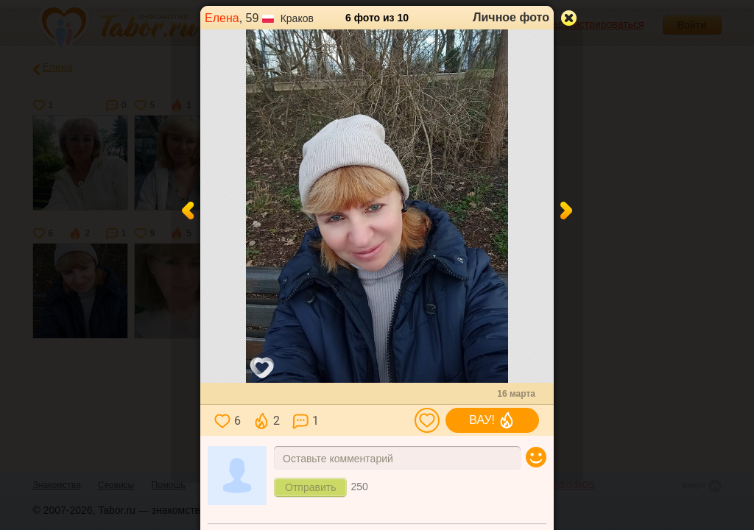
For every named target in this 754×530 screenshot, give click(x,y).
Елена (222, 18)
